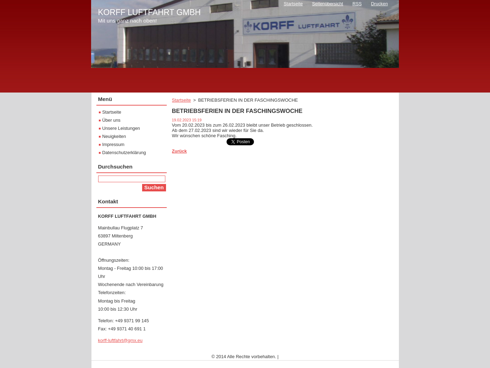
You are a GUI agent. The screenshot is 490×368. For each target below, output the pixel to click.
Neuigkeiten (114, 136)
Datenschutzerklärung (124, 152)
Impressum (113, 144)
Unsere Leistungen (121, 128)
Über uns (111, 120)
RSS (357, 3)
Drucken (379, 3)
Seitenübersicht (327, 3)
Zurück (179, 151)
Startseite (181, 100)
